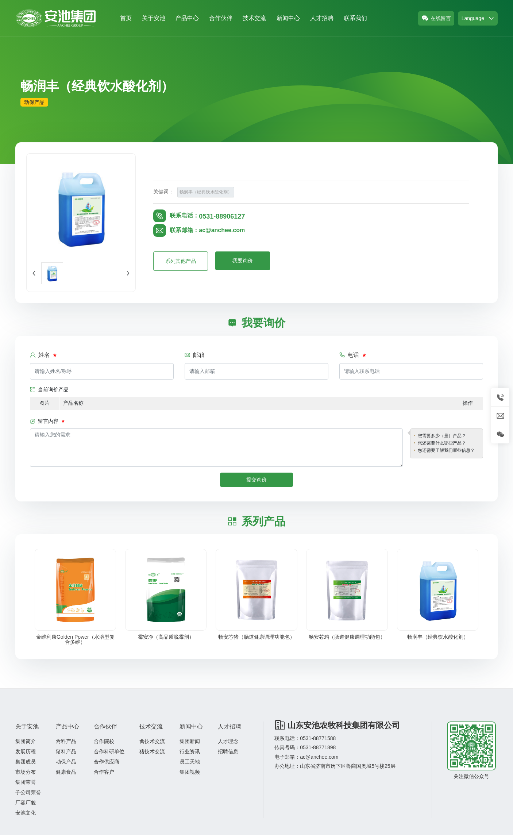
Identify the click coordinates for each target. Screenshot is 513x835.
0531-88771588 (318, 738)
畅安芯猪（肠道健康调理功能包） (256, 636)
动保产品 (34, 102)
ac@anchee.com (222, 230)
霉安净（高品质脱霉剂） (166, 636)
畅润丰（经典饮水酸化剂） (437, 636)
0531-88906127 (222, 216)
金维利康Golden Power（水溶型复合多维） (75, 639)
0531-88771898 (318, 747)
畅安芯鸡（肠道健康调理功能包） (347, 636)
